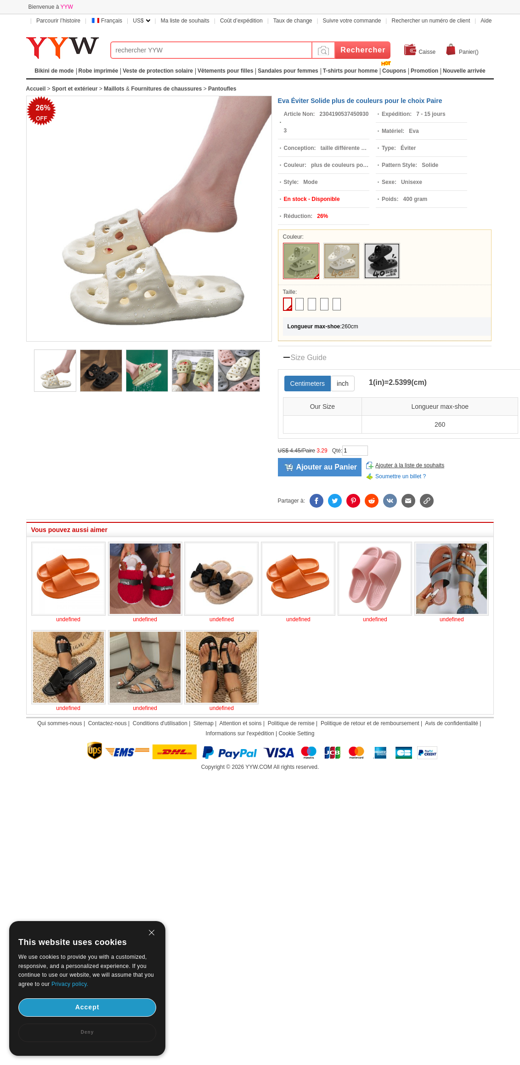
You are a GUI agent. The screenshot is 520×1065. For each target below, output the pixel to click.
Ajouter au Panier (326, 467)
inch (343, 383)
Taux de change (292, 20)
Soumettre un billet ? (400, 476)
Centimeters (307, 383)
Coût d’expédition (241, 20)
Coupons (394, 71)
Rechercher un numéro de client (430, 20)
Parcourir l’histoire (58, 20)
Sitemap (203, 723)
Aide (486, 20)
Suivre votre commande (352, 20)
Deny (87, 1032)
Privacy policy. (69, 984)
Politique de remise (291, 723)
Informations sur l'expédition (240, 733)
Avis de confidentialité (451, 723)
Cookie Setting (296, 733)
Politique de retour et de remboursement (370, 723)
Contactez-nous (107, 723)
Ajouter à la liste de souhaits (409, 465)
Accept (87, 1007)
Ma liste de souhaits (185, 20)
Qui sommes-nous (59, 723)
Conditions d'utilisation (160, 723)
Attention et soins (241, 723)
